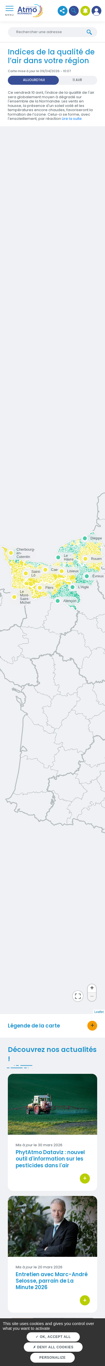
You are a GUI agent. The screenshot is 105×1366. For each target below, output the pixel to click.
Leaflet (99, 1011)
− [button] (92, 997)
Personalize (52, 1358)
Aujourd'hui (34, 80)
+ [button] (92, 988)
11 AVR (77, 80)
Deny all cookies (53, 1347)
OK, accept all (53, 1337)
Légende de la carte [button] (34, 1025)
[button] (74, 11)
